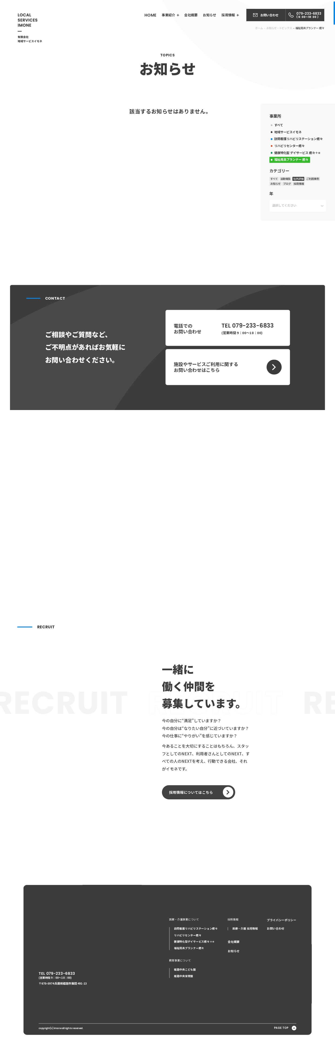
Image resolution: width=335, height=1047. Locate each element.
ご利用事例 (307, 211)
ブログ (282, 215)
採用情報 (293, 215)
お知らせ (271, 215)
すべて (274, 159)
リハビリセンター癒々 (284, 179)
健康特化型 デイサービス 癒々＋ (292, 186)
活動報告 (281, 211)
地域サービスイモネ (283, 166)
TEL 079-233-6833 (42, 975)
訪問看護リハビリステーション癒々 (293, 173)
